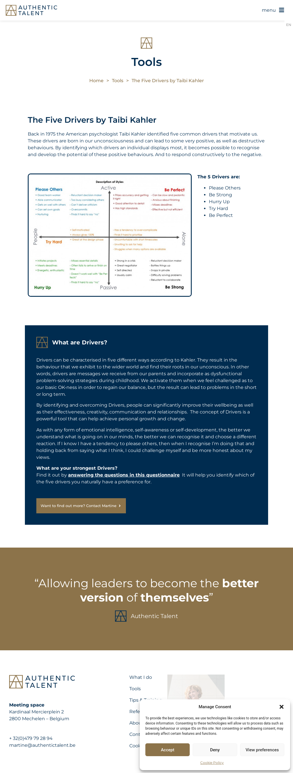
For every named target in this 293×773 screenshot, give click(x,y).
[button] (281, 707)
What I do (140, 677)
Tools (117, 80)
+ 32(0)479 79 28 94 (31, 738)
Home (96, 80)
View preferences (262, 749)
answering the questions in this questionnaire (124, 475)
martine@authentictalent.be (42, 745)
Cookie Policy (212, 762)
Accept (167, 749)
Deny (215, 749)
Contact (138, 734)
